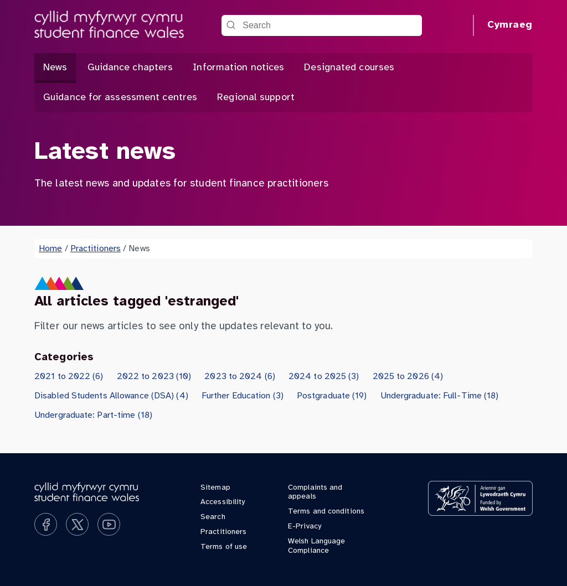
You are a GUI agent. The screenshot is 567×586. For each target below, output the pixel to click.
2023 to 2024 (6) (239, 376)
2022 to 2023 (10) (154, 376)
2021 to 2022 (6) (69, 376)
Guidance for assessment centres (120, 97)
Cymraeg (510, 25)
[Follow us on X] (77, 524)
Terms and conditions (326, 511)
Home (50, 248)
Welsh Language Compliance (316, 546)
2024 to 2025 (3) (323, 376)
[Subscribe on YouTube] (108, 524)
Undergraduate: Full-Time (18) (439, 396)
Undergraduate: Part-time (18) (93, 415)
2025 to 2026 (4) (408, 376)
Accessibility (222, 502)
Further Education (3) (243, 396)
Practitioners (95, 248)
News (55, 68)
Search (212, 517)
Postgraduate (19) (332, 396)
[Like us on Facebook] (45, 524)
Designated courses (349, 68)
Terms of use (223, 547)
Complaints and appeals (315, 492)
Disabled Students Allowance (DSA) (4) (111, 396)
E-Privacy (304, 526)
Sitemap (215, 488)
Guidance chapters (130, 68)
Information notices (238, 68)
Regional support (256, 97)
